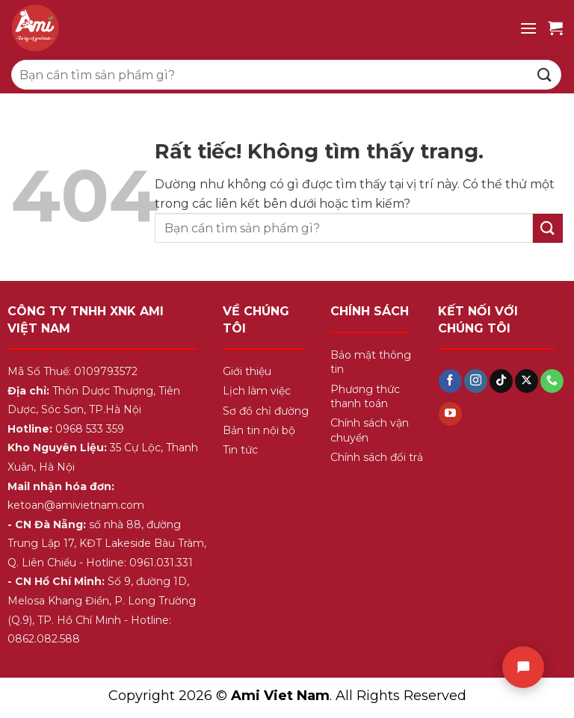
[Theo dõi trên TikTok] (501, 381)
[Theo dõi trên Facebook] (450, 381)
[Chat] (523, 667)
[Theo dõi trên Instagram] (475, 381)
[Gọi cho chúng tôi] (552, 381)
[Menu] (528, 28)
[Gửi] (545, 74)
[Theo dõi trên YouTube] (450, 414)
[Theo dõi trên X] (526, 381)
